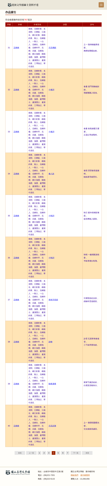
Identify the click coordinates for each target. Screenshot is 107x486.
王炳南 (16, 48)
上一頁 (31, 453)
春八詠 (51, 174)
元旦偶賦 (52, 48)
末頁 (87, 453)
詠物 (50, 342)
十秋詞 (51, 216)
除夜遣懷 (52, 384)
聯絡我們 (74, 475)
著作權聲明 (85, 475)
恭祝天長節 (53, 300)
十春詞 (51, 90)
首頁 (20, 453)
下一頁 (75, 453)
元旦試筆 (52, 426)
